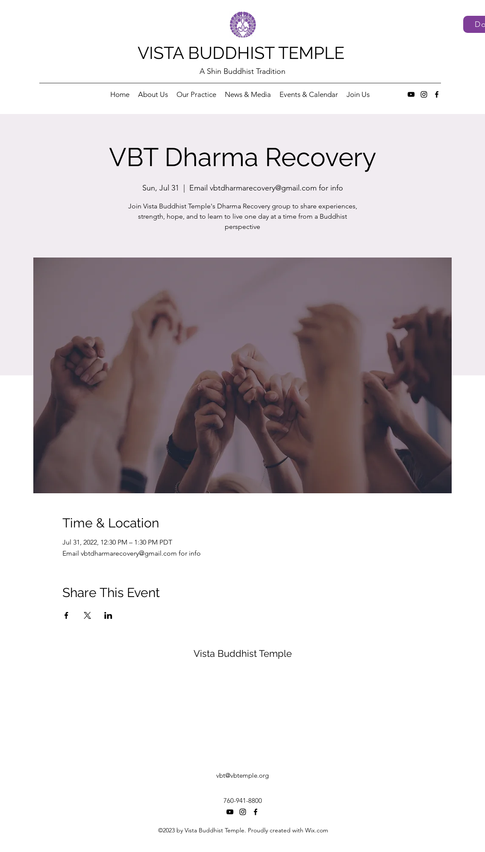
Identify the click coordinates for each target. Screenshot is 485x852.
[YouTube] (411, 94)
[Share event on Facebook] (66, 615)
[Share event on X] (87, 615)
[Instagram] (424, 94)
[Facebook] (436, 94)
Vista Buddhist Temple (243, 653)
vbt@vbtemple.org (242, 775)
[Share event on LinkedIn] (108, 615)
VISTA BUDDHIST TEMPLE (241, 53)
